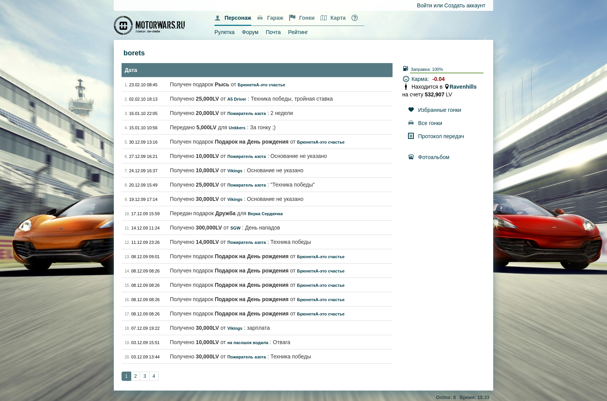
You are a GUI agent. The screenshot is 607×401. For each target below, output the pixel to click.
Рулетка (224, 32)
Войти (424, 5)
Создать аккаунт (464, 5)
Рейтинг (298, 32)
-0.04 (438, 79)
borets (134, 53)
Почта (273, 32)
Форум (250, 32)
